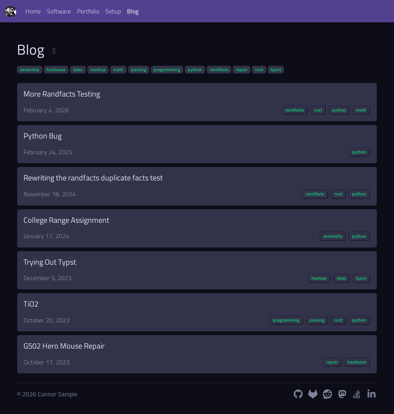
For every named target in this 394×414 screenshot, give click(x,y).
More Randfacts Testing (61, 94)
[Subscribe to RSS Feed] (54, 50)
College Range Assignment (66, 220)
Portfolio (88, 11)
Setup (113, 11)
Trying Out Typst (49, 262)
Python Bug (42, 136)
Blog (133, 11)
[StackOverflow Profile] (356, 394)
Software (59, 11)
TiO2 (30, 304)
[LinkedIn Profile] (371, 394)
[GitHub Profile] (298, 394)
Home (33, 11)
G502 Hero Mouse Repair (64, 346)
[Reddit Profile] (327, 394)
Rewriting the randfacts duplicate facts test (93, 178)
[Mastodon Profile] (342, 394)
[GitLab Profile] (313, 394)
